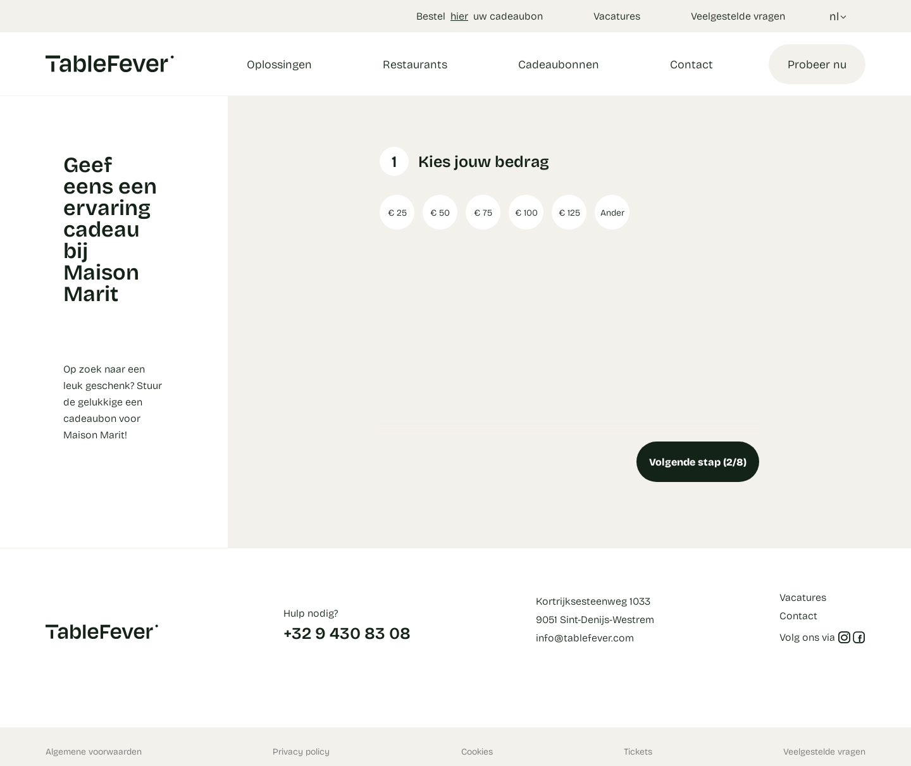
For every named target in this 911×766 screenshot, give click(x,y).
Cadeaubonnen (558, 64)
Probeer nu (817, 64)
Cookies (477, 751)
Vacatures (616, 15)
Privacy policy (301, 751)
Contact (691, 64)
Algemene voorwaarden (94, 751)
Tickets (638, 751)
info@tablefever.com (585, 637)
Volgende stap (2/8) (698, 461)
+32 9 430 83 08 (347, 632)
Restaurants (415, 64)
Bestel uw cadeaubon (479, 15)
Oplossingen (279, 64)
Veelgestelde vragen (738, 15)
